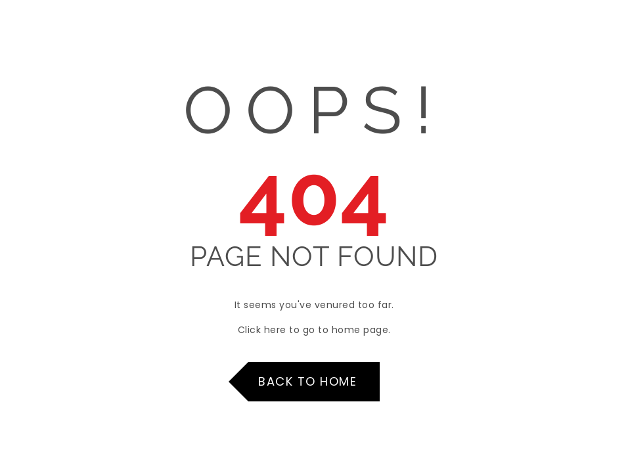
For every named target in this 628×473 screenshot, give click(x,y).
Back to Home (307, 381)
